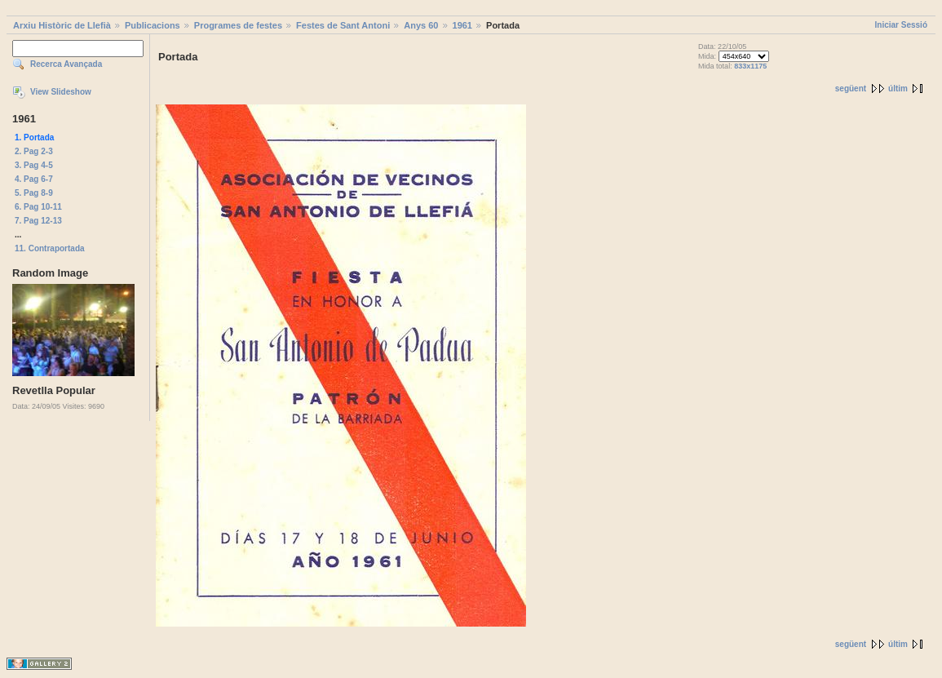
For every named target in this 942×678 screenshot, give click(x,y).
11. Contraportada (50, 248)
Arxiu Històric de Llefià (62, 25)
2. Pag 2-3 (34, 151)
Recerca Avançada (66, 64)
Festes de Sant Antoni (343, 25)
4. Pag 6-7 (34, 179)
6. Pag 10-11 (38, 206)
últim (898, 88)
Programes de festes (238, 25)
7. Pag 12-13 (38, 220)
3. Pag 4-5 (34, 165)
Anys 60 (421, 25)
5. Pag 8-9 (34, 192)
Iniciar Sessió (901, 24)
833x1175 (750, 66)
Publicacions (152, 25)
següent (850, 88)
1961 (462, 25)
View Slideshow (60, 91)
